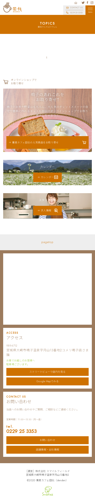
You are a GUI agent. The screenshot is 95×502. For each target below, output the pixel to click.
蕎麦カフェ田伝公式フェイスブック (87, 2)
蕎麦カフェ (12, 7)
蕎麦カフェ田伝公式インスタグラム (92, 2)
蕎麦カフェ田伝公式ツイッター (83, 2)
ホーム (75, 2)
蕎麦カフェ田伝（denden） (52, 480)
